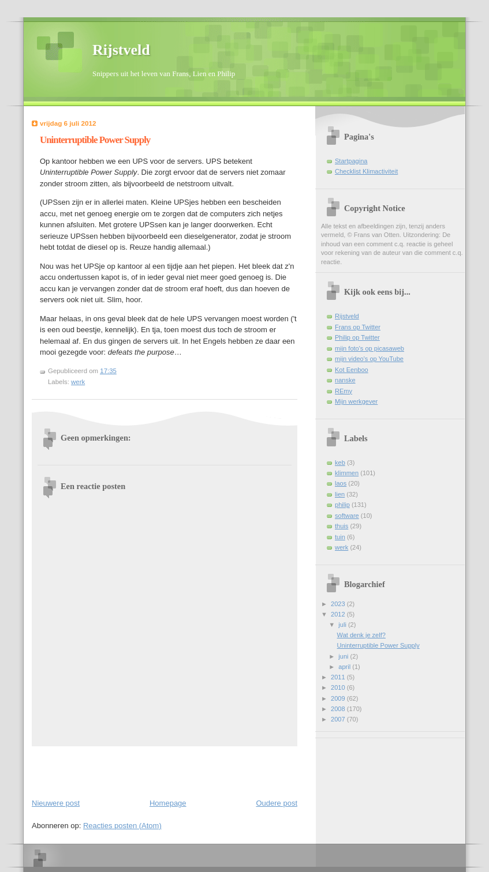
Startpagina (351, 160)
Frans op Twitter (357, 327)
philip (342, 504)
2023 (339, 603)
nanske (345, 380)
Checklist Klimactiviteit (366, 171)
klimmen (347, 472)
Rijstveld (121, 50)
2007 (339, 719)
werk (78, 381)
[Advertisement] (99, 770)
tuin (340, 536)
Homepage (168, 803)
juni (344, 656)
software (347, 515)
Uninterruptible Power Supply (95, 139)
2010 (339, 687)
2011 (339, 677)
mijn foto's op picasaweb (369, 348)
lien (340, 494)
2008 (339, 708)
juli (343, 624)
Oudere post (276, 803)
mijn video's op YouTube (369, 358)
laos (340, 483)
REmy (343, 391)
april (345, 666)
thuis (341, 526)
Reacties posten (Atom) (122, 825)
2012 (339, 614)
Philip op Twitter (357, 337)
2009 (339, 698)
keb (340, 462)
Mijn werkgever (356, 401)
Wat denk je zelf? (361, 635)
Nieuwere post (56, 803)
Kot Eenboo (351, 369)
